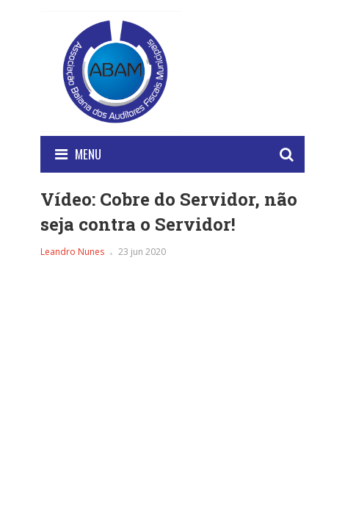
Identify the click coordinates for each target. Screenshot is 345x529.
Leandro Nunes (72, 251)
